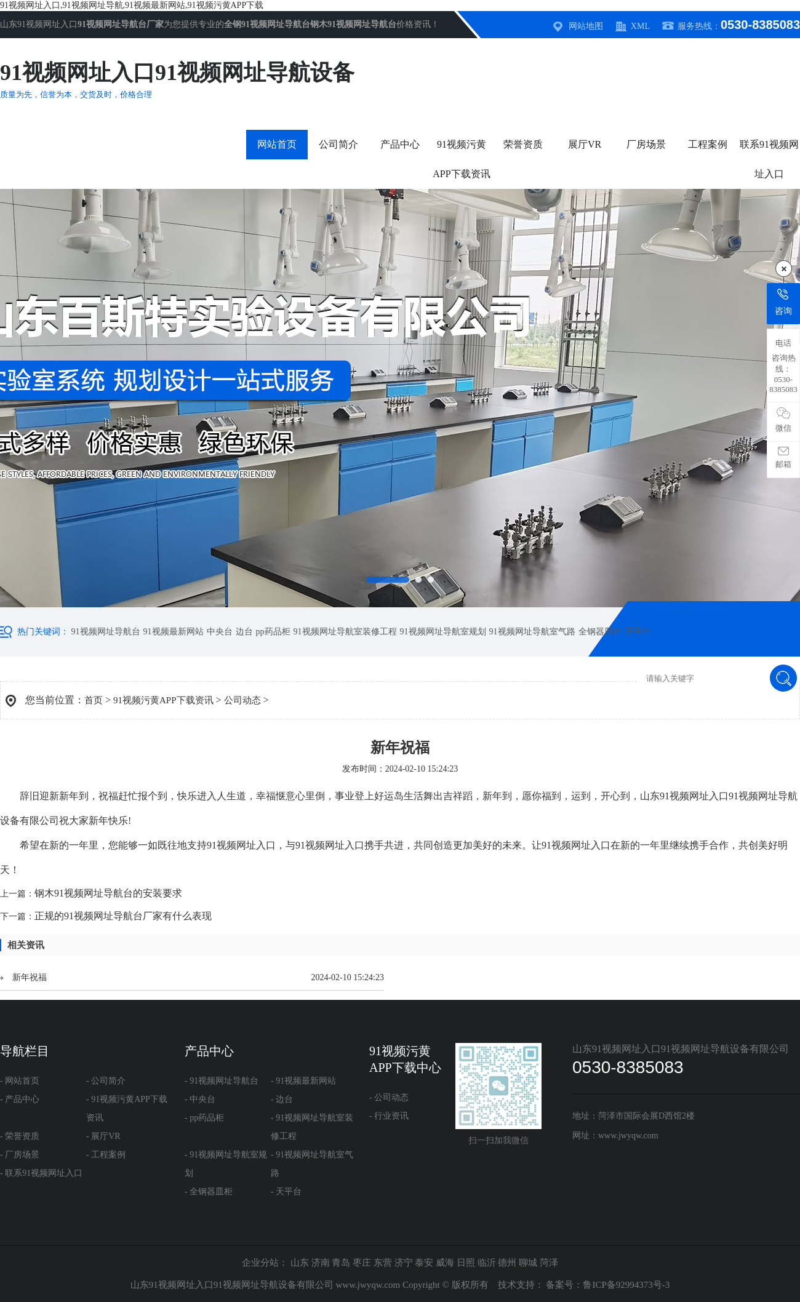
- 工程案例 (106, 1154)
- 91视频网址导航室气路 (312, 1164)
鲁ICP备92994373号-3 (626, 1285)
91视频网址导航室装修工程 (345, 631)
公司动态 (242, 700)
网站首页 (277, 144)
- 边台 (282, 1099)
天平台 (637, 631)
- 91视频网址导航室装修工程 (312, 1127)
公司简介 (338, 144)
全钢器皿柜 (600, 631)
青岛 (341, 1263)
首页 (93, 700)
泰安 (424, 1263)
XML (640, 26)
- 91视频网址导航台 (221, 1080)
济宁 (403, 1263)
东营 (383, 1263)
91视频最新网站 (173, 631)
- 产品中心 (19, 1099)
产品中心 (400, 144)
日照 (466, 1263)
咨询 (783, 302)
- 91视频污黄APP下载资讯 (126, 1108)
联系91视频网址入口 (769, 159)
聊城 (528, 1263)
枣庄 (362, 1263)
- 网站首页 (19, 1080)
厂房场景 (646, 144)
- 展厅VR (103, 1136)
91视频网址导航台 (105, 631)
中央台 (220, 631)
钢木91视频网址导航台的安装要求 (108, 893)
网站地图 (586, 26)
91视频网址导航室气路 (532, 631)
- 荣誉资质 (19, 1136)
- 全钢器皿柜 (209, 1191)
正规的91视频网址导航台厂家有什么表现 (123, 916)
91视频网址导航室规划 (443, 631)
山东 (299, 1263)
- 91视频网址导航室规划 (226, 1164)
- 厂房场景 (19, 1154)
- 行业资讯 (389, 1115)
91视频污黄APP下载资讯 (461, 159)
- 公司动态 (389, 1097)
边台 (244, 631)
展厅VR (584, 144)
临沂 (487, 1263)
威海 (445, 1263)
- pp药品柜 (204, 1117)
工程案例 (707, 144)
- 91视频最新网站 (303, 1080)
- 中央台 (200, 1099)
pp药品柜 (273, 631)
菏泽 (549, 1263)
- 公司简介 (106, 1080)
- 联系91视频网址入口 (41, 1173)
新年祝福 (29, 977)
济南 (320, 1263)
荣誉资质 (523, 144)
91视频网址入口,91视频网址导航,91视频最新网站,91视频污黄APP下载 (131, 5)
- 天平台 (286, 1191)
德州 (507, 1263)
